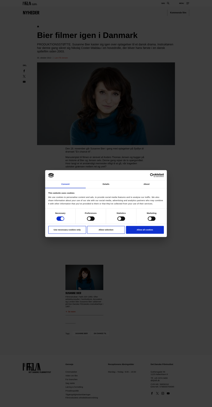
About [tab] (147, 184)
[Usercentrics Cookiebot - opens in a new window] (152, 175)
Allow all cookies (145, 230)
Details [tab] (106, 184)
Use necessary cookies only (67, 230)
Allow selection (106, 230)
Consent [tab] (65, 184)
